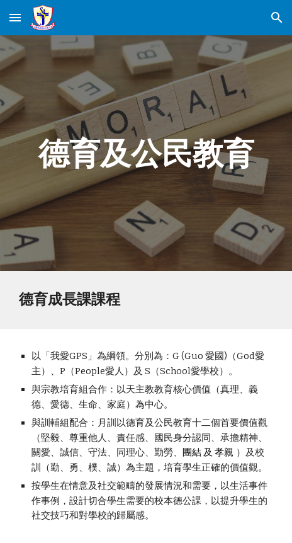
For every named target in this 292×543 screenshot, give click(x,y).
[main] (146, 153)
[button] (15, 17)
